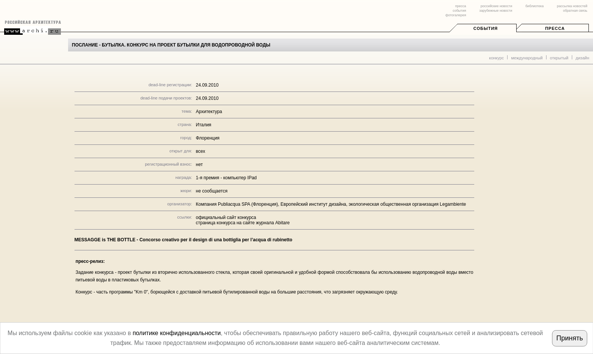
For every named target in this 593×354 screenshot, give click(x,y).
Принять (569, 338)
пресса (460, 6)
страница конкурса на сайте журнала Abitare (243, 222)
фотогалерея (456, 15)
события (459, 10)
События (485, 28)
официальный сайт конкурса (226, 217)
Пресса (555, 28)
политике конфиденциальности (177, 333)
